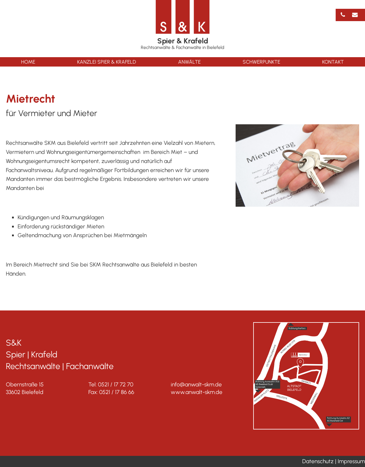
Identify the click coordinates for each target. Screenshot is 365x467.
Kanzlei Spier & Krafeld (106, 62)
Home (28, 62)
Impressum (351, 461)
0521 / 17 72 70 (115, 384)
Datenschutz (318, 461)
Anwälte (189, 62)
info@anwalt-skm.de (196, 384)
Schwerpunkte (261, 62)
